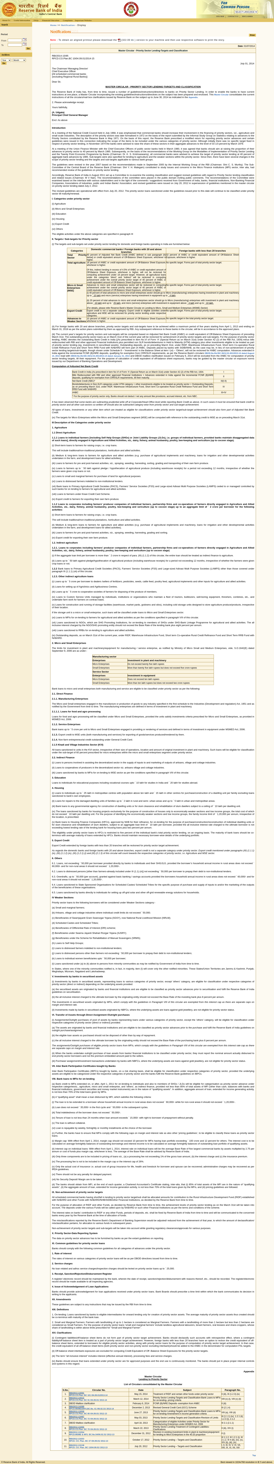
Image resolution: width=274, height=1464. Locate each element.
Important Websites (83, 20)
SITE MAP (220, 16)
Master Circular (221, 95)
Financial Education (50, 20)
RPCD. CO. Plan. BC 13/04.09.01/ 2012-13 (88, 1447)
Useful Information (22, 20)
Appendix (193, 97)
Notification (68, 25)
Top (254, 1452)
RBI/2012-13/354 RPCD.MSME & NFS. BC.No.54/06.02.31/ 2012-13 (91, 1433)
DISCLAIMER (247, 16)
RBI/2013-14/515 (76, 1398)
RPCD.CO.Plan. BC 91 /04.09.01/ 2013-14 (88, 1400)
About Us (6, 20)
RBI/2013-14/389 (76, 1406)
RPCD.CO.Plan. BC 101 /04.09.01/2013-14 (88, 1395)
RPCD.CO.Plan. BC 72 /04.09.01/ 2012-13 (88, 1419)
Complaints (68, 20)
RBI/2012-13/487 (76, 1417)
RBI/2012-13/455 (76, 1427)
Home (53, 25)
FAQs (36, 20)
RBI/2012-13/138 (76, 1445)
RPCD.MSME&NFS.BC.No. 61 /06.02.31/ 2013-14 (91, 1409)
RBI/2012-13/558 (76, 1411)
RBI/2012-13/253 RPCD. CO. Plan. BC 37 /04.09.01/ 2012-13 (88, 1440)
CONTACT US (233, 16)
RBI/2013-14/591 (76, 1393)
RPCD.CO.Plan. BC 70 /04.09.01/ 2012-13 (88, 1429)
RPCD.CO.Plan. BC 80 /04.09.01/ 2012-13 (88, 1413)
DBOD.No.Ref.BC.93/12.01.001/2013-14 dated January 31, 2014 (100, 356)
